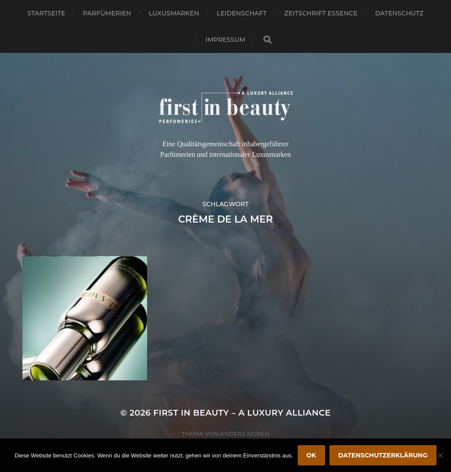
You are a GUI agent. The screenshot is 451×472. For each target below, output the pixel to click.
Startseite (46, 13)
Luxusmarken (174, 13)
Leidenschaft (242, 13)
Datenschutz (399, 13)
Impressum (225, 40)
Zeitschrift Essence (321, 13)
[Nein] (440, 455)
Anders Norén (245, 433)
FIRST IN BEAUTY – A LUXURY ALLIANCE (242, 413)
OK (311, 455)
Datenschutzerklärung (383, 455)
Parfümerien (107, 13)
